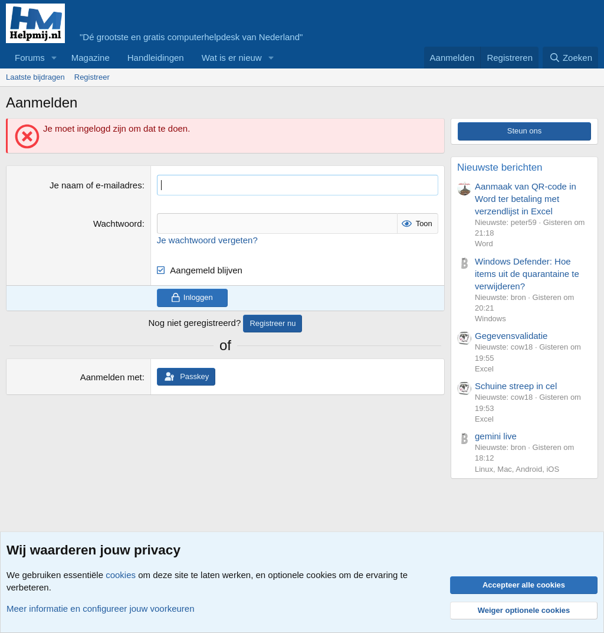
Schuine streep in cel (516, 386)
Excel (484, 368)
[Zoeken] (570, 57)
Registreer (92, 77)
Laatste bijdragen (35, 77)
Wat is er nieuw (232, 58)
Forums (30, 58)
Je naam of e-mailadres (96, 185)
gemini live (496, 436)
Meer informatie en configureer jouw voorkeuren (100, 608)
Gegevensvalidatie (511, 336)
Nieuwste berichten (500, 167)
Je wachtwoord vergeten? (207, 240)
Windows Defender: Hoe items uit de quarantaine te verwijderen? (527, 273)
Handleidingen (155, 58)
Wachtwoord (117, 223)
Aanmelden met (111, 377)
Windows (490, 318)
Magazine (90, 58)
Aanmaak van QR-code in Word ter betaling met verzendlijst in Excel (525, 198)
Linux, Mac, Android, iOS (517, 469)
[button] (54, 57)
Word (484, 243)
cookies (121, 575)
